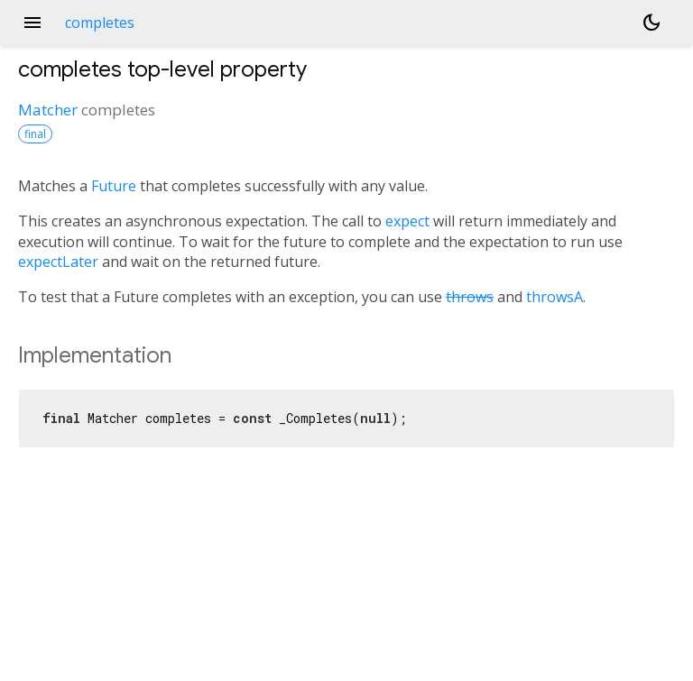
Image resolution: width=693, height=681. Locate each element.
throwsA (554, 297)
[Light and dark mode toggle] (651, 22)
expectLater (58, 261)
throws (470, 297)
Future (113, 186)
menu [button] (32, 22)
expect (407, 221)
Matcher (48, 109)
